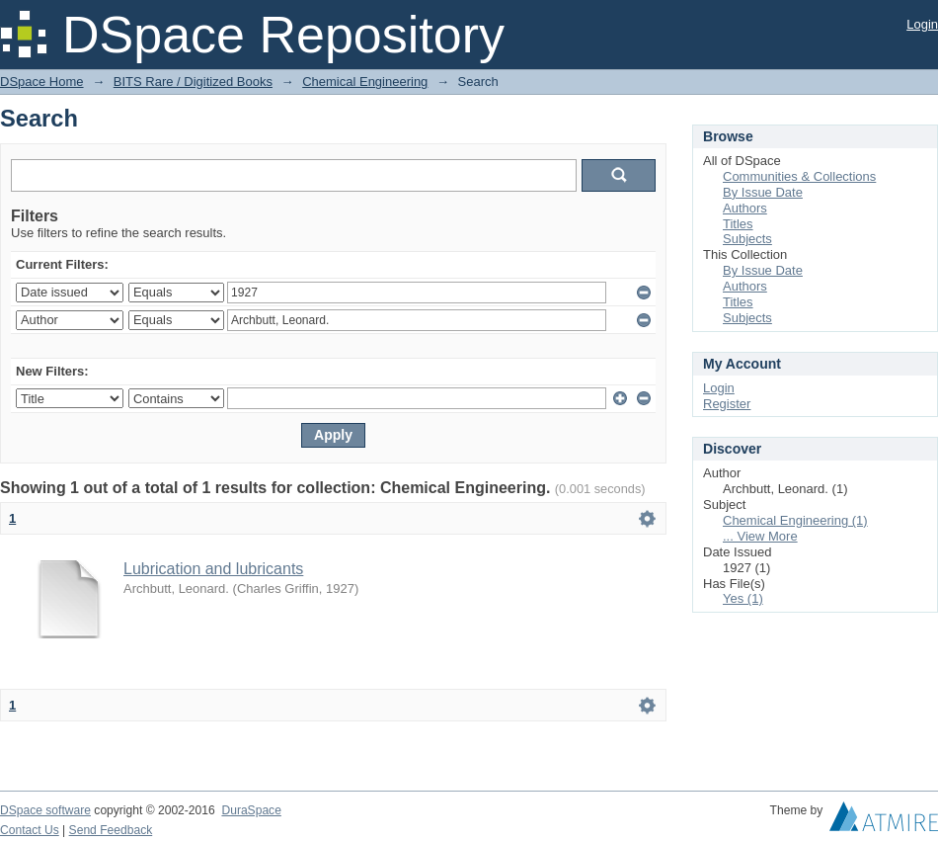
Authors (745, 208)
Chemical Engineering (365, 81)
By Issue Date (763, 192)
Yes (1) (743, 598)
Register (726, 403)
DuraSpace (250, 810)
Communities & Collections (799, 176)
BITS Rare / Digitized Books (193, 81)
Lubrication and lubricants (213, 568)
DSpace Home (42, 81)
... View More (760, 536)
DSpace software (45, 810)
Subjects (747, 238)
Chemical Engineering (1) (795, 520)
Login (922, 24)
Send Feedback (111, 830)
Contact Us (29, 830)
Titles (738, 223)
